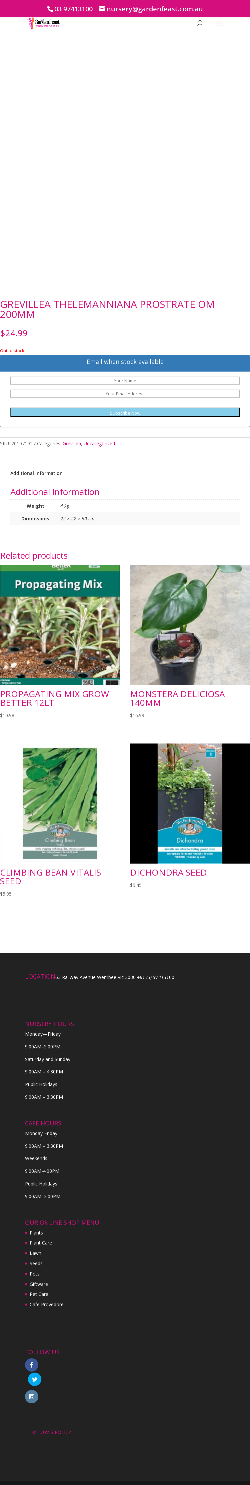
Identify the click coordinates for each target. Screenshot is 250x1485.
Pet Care (39, 1294)
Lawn (35, 1253)
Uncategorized (99, 443)
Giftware (39, 1284)
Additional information (36, 473)
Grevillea (72, 443)
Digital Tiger (162, 1476)
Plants (36, 1232)
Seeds (36, 1263)
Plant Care (41, 1243)
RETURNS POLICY (51, 1418)
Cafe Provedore (47, 1304)
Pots (35, 1274)
